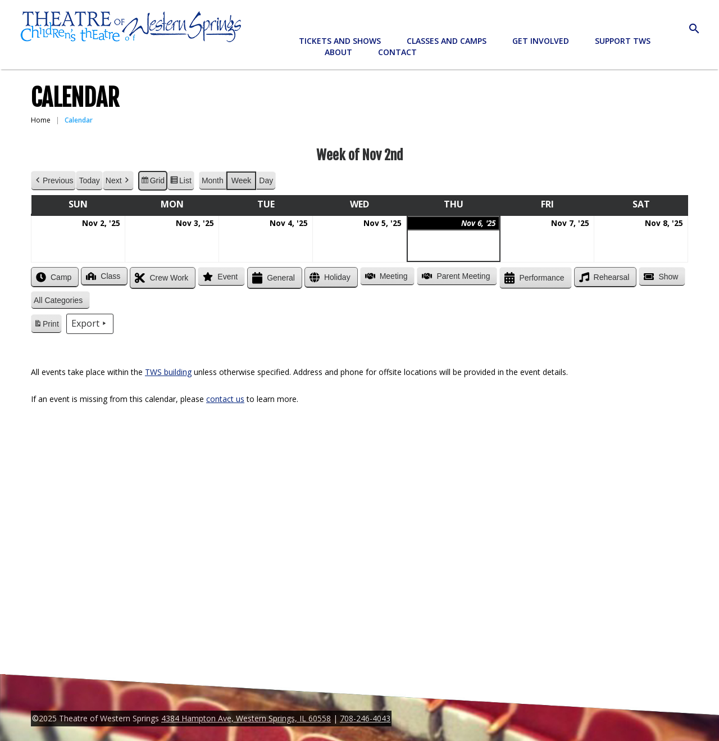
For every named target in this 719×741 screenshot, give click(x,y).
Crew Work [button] (160, 278)
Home (41, 120)
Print (46, 325)
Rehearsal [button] (603, 277)
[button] (60, 300)
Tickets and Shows (340, 40)
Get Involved (540, 40)
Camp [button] (52, 277)
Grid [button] (152, 182)
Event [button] (219, 276)
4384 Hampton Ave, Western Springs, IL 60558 (246, 718)
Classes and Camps (446, 40)
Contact (397, 52)
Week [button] (241, 180)
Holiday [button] (329, 277)
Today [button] (89, 180)
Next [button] (118, 181)
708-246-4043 (365, 718)
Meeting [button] (385, 276)
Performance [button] (533, 278)
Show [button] (659, 276)
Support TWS (622, 40)
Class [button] (102, 276)
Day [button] (266, 180)
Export (89, 324)
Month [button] (213, 180)
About (338, 52)
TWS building (168, 372)
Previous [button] (53, 181)
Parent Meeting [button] (455, 276)
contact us (225, 399)
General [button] (272, 278)
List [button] (181, 182)
